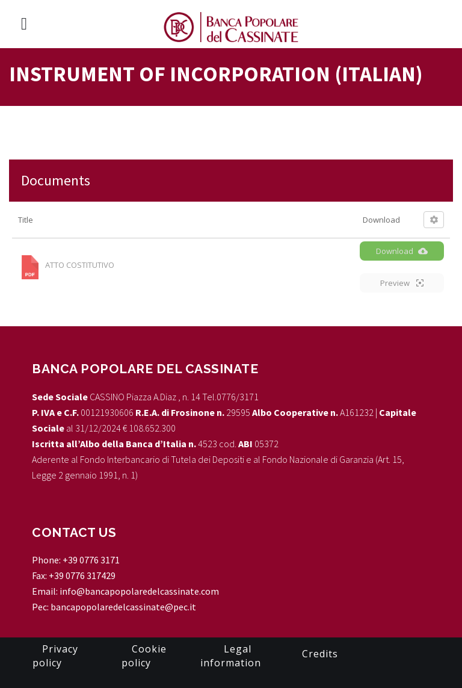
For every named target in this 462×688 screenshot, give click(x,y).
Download (402, 251)
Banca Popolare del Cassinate (145, 368)
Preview (402, 282)
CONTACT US (74, 532)
